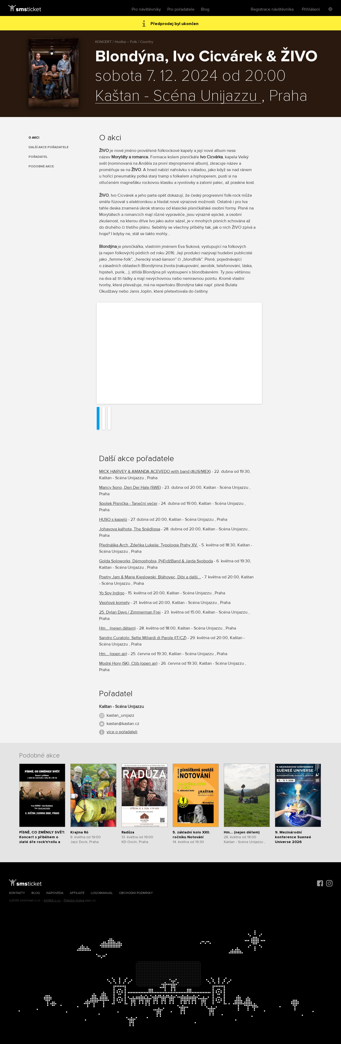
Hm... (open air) (113, 653)
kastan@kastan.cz (123, 723)
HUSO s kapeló (113, 519)
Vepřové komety (114, 602)
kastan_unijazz (120, 715)
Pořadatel (38, 157)
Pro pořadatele (180, 9)
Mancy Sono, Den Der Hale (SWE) (130, 487)
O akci (34, 138)
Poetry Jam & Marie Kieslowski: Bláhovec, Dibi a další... (150, 577)
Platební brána (74, 900)
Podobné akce (41, 166)
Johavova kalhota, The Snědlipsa (129, 529)
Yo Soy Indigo (111, 593)
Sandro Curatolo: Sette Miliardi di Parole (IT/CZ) (142, 637)
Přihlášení (311, 9)
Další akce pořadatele (48, 147)
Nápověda (54, 893)
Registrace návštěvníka (272, 9)
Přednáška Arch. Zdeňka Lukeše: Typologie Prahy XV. (148, 545)
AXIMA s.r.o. (52, 900)
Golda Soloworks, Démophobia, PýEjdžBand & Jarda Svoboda (156, 561)
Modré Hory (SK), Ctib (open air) (128, 663)
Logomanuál (102, 893)
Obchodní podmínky (136, 893)
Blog (205, 9)
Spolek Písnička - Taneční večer (128, 503)
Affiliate (77, 893)
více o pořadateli (122, 732)
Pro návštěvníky (146, 9)
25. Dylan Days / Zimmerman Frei (130, 612)
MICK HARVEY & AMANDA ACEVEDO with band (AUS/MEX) (155, 471)
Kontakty (17, 893)
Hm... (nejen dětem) (117, 628)
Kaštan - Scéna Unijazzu (178, 96)
